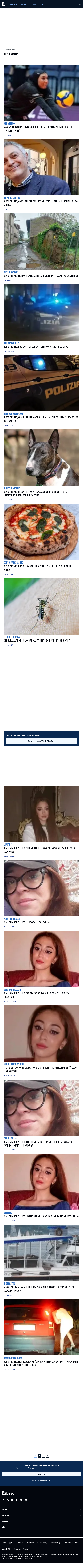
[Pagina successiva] (47, 1456)
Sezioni (4, 1509)
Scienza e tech (6, 1521)
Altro (4, 1527)
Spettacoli (5, 1515)
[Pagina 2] (43, 1456)
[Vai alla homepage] (3, 4)
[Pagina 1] (39, 1456)
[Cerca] (79, 4)
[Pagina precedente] (35, 1456)
